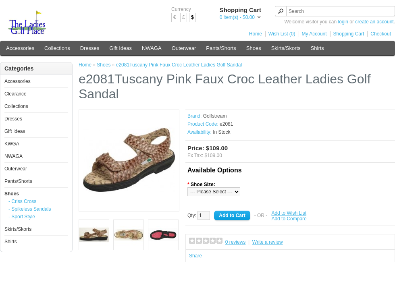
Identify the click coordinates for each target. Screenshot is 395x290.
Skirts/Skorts (286, 48)
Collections (57, 48)
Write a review (267, 242)
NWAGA (152, 48)
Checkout (380, 34)
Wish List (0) (281, 34)
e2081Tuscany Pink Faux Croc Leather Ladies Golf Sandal (179, 65)
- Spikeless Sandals (29, 209)
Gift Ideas (120, 48)
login (343, 22)
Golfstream (215, 116)
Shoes (253, 48)
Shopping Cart (348, 34)
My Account (314, 34)
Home (255, 34)
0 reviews (235, 242)
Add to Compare (288, 219)
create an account (374, 22)
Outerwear (184, 48)
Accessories (20, 48)
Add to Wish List (288, 213)
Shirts (317, 48)
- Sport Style (21, 217)
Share (195, 256)
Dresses (90, 48)
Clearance (15, 94)
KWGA (11, 144)
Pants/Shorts (221, 48)
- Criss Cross (22, 201)
